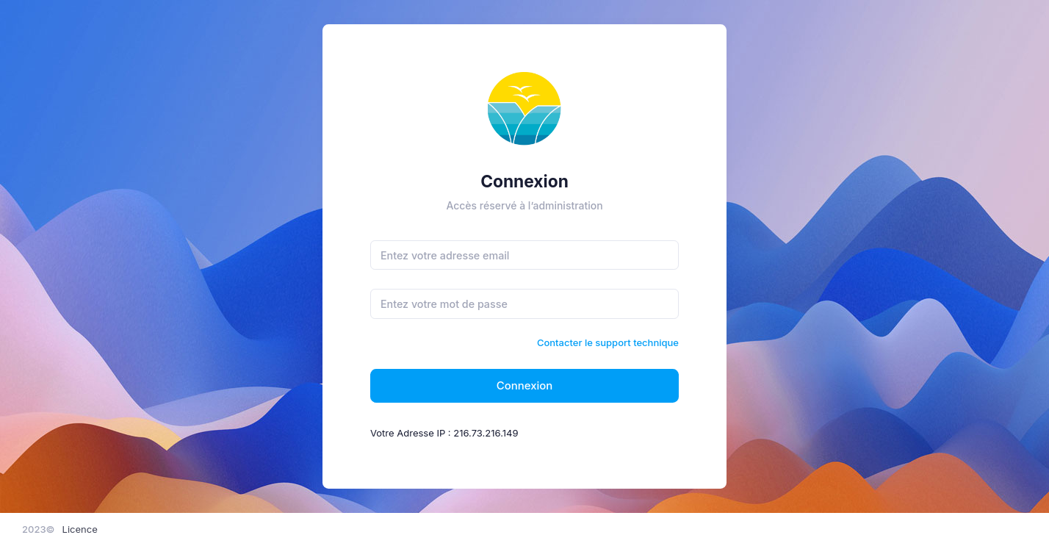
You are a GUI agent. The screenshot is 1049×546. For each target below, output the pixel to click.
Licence (80, 529)
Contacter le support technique (608, 342)
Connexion (525, 385)
